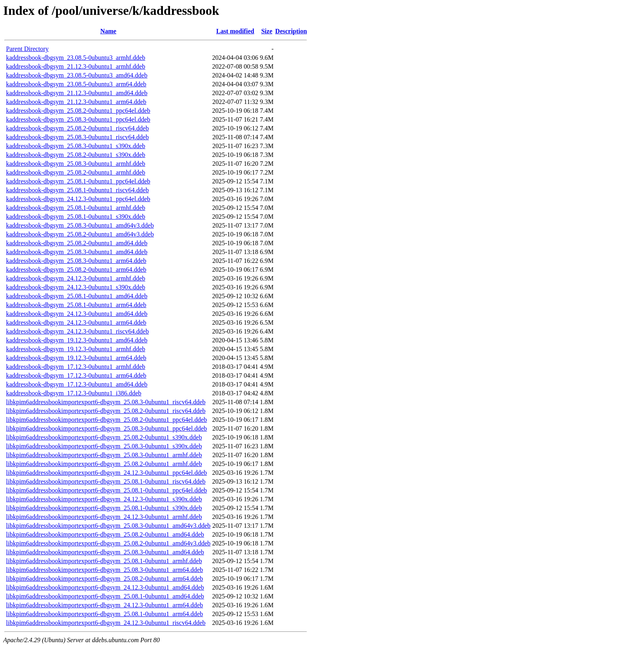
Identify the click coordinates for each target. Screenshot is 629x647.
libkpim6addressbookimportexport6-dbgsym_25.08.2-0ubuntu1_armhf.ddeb (104, 463)
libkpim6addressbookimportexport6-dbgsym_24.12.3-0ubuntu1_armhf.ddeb (104, 516)
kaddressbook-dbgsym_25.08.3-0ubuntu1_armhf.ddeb (75, 163)
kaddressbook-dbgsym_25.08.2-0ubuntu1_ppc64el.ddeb (78, 110)
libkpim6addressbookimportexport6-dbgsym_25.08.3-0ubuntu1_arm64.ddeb (104, 569)
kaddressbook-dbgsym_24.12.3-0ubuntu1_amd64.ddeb (76, 313)
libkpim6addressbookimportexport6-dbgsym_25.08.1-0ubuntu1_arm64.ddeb (104, 613)
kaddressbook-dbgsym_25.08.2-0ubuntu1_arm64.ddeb (76, 269)
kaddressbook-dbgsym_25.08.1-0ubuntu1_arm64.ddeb (76, 304)
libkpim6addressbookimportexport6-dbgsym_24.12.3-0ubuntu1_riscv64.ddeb (105, 622)
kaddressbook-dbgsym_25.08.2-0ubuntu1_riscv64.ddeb (77, 128)
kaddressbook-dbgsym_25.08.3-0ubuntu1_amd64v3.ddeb (80, 225)
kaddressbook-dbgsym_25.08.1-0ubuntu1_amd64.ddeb (76, 296)
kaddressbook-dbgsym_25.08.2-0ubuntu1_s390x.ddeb (75, 154)
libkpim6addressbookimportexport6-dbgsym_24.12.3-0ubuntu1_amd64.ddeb (105, 587)
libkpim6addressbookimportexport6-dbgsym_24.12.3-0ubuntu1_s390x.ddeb (104, 499)
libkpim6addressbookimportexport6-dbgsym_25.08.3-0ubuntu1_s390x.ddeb (104, 446)
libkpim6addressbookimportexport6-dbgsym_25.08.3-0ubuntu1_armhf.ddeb (104, 455)
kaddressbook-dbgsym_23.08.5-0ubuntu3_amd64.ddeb (76, 75)
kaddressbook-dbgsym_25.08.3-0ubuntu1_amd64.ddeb (76, 251)
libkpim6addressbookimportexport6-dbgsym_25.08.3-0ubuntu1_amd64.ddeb (105, 552)
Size (266, 31)
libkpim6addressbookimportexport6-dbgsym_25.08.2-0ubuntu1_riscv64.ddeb (105, 410)
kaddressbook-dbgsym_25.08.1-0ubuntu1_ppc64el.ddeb (78, 181)
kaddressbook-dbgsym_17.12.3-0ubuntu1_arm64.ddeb (76, 375)
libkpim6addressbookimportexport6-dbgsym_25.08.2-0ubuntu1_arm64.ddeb (104, 578)
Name (108, 31)
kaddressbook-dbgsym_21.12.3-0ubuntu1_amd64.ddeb (76, 93)
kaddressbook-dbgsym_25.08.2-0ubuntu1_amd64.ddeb (76, 243)
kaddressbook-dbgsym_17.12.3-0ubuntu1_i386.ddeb (73, 393)
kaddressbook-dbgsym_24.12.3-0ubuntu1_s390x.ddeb (75, 287)
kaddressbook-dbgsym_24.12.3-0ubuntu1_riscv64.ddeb (77, 331)
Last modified (235, 31)
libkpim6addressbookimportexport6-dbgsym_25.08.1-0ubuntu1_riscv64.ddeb (105, 481)
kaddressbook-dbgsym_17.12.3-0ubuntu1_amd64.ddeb (76, 384)
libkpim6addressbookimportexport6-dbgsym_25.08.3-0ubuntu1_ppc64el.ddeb (106, 428)
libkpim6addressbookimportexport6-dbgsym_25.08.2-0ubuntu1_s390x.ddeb (104, 437)
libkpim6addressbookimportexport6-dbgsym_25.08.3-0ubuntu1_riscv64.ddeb (105, 402)
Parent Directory (27, 48)
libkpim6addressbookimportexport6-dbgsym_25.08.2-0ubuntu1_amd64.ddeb (105, 534)
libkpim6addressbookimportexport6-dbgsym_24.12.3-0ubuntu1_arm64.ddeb (104, 605)
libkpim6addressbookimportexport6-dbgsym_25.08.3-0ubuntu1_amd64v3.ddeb (108, 525)
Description (291, 31)
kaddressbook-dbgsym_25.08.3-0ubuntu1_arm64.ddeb (76, 260)
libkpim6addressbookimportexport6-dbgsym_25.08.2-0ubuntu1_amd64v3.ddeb (108, 543)
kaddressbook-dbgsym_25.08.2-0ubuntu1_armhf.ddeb (75, 172)
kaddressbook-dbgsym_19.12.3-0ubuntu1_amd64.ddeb (76, 340)
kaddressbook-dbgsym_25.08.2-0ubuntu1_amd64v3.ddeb (80, 234)
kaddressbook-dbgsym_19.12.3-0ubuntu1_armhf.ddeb (75, 349)
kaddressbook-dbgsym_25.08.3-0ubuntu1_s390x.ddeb (75, 145)
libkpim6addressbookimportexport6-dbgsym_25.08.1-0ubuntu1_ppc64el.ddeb (106, 490)
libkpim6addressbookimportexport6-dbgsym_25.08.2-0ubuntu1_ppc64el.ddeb (106, 419)
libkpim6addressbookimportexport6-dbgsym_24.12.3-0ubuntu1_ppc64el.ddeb (106, 472)
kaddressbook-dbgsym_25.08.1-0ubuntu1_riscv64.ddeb (77, 190)
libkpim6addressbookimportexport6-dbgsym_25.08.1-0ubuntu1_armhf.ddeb (104, 560)
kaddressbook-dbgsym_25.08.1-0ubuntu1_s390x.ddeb (75, 216)
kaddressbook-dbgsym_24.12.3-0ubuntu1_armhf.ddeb (75, 278)
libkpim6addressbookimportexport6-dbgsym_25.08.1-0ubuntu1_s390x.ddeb (104, 508)
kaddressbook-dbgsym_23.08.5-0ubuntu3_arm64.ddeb (76, 84)
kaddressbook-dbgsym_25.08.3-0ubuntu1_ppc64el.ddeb (78, 119)
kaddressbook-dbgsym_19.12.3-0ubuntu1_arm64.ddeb (76, 357)
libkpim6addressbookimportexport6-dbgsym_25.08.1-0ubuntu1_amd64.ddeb (105, 596)
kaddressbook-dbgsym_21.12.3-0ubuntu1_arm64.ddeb (76, 101)
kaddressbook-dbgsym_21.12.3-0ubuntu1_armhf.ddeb (75, 66)
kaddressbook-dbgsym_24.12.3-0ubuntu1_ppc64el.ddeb (78, 198)
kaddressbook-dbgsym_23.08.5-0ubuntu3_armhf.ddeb (75, 57)
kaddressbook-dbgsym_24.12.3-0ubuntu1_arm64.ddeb (76, 322)
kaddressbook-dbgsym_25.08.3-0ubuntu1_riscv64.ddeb (77, 137)
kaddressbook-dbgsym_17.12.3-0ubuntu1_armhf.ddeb (75, 366)
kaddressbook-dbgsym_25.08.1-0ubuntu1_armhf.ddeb (75, 207)
